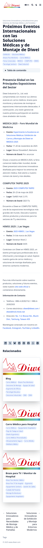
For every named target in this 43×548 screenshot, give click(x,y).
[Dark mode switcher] (36, 5)
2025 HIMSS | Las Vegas (24, 231)
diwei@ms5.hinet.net (15, 311)
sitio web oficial (21, 286)
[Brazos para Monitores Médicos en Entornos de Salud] (21, 477)
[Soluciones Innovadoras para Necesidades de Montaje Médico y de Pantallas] (21, 379)
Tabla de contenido (16, 70)
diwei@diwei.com (31, 308)
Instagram (16, 328)
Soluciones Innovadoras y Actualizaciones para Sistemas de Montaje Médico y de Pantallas (20, 21)
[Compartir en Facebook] (28, 343)
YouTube (26, 328)
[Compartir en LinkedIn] (5, 343)
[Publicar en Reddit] (19, 343)
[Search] (32, 5)
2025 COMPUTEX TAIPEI (24, 188)
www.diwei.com (14, 542)
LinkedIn (35, 328)
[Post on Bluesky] (15, 343)
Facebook (7, 328)
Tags (5, 537)
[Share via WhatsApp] (33, 343)
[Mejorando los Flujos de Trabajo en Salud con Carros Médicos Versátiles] (21, 426)
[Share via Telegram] (37, 343)
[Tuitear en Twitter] (10, 343)
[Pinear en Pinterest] (24, 343)
